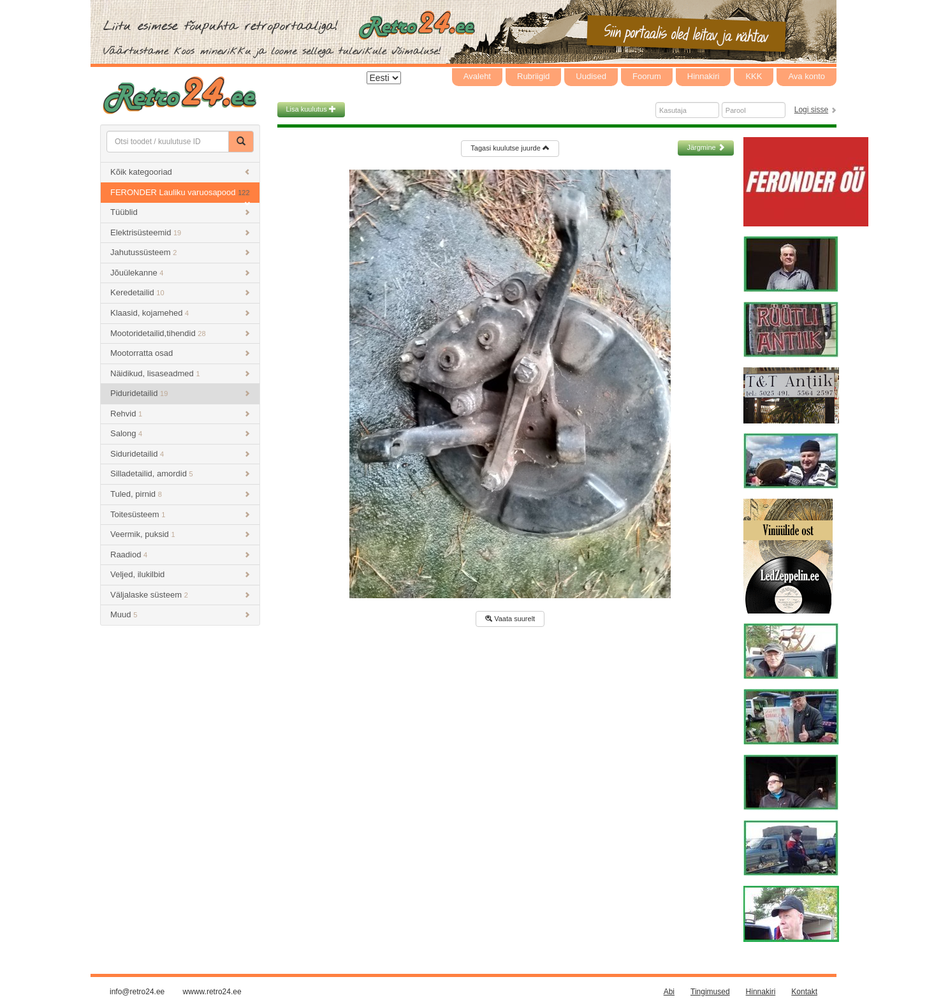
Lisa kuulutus (311, 109)
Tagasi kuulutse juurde (510, 148)
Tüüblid (180, 212)
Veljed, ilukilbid (180, 574)
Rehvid (180, 413)
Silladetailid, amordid (180, 473)
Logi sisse (811, 109)
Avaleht (477, 76)
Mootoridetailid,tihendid (180, 333)
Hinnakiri (703, 76)
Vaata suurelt (510, 618)
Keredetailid (180, 292)
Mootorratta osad (180, 353)
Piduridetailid (180, 393)
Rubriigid (533, 76)
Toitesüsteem (180, 514)
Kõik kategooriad (180, 172)
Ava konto (806, 76)
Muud (180, 614)
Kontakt (804, 991)
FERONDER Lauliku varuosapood (180, 195)
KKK (753, 76)
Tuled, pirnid (180, 494)
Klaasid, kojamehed (180, 313)
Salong (180, 433)
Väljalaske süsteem (180, 594)
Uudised (591, 76)
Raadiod (180, 554)
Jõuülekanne (180, 272)
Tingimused (710, 991)
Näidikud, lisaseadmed (180, 373)
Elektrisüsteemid (180, 232)
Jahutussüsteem (180, 252)
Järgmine (705, 147)
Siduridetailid (180, 454)
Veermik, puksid (180, 534)
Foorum (646, 76)
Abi (669, 991)
